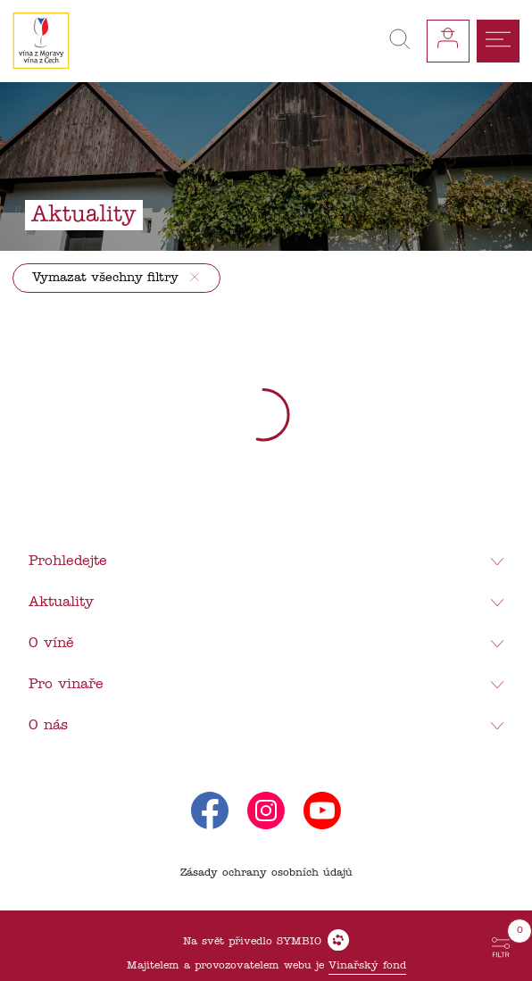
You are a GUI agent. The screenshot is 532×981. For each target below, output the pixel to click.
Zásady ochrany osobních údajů (266, 873)
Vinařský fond (367, 965)
